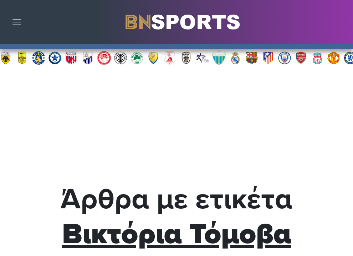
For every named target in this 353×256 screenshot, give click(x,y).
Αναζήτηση (342, 24)
